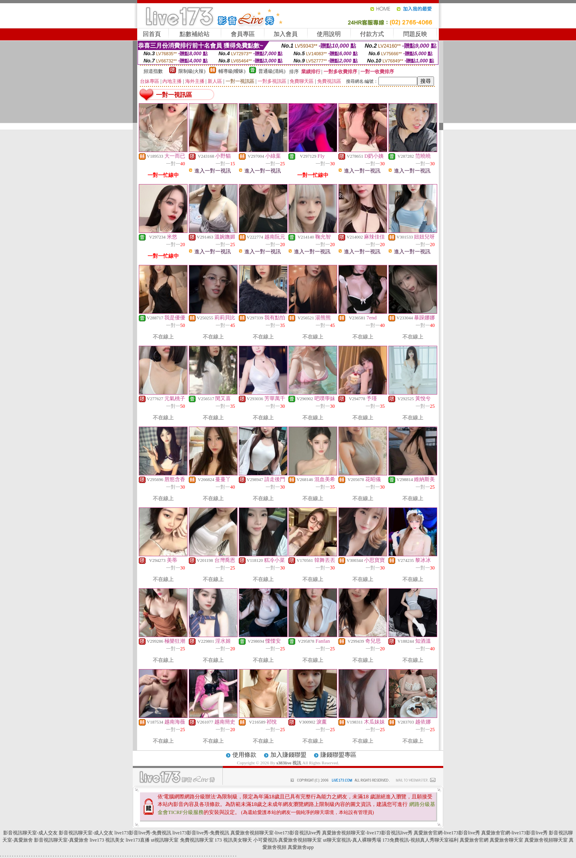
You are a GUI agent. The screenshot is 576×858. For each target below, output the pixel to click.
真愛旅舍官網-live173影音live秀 (447, 833)
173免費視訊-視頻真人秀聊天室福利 (420, 840)
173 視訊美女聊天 (233, 840)
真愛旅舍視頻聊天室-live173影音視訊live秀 (275, 833)
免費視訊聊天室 (197, 840)
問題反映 (415, 34)
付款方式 (372, 34)
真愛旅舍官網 (474, 840)
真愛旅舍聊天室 (506, 840)
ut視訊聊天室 (164, 840)
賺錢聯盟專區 (338, 755)
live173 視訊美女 (107, 840)
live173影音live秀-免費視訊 (142, 833)
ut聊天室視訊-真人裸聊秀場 (352, 840)
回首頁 (152, 34)
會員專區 (243, 34)
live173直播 (138, 840)
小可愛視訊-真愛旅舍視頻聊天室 (287, 840)
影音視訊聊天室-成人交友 (30, 833)
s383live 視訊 (288, 762)
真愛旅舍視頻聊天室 (546, 840)
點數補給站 (195, 34)
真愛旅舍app (301, 847)
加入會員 (286, 34)
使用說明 (329, 34)
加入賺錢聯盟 (288, 755)
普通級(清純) (272, 71)
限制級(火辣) (192, 71)
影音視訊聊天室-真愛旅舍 (61, 840)
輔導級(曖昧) (232, 71)
